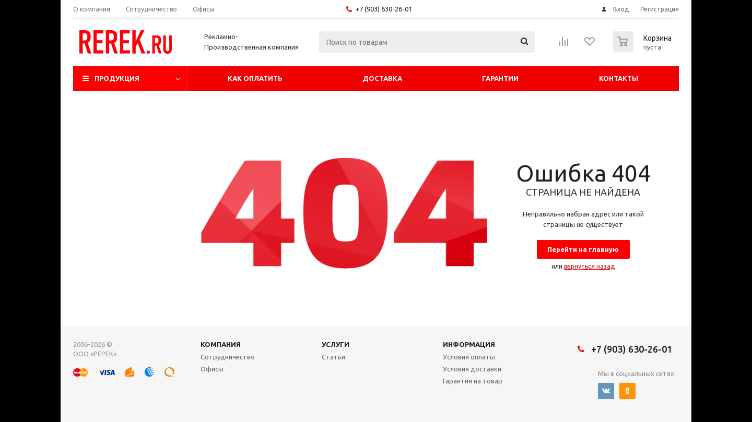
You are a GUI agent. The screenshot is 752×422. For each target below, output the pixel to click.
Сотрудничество (228, 356)
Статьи (333, 356)
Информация (469, 344)
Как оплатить (255, 78)
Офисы (212, 368)
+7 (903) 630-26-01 (383, 9)
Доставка (382, 78)
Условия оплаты (469, 356)
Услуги (335, 344)
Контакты (618, 78)
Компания (221, 344)
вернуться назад (589, 266)
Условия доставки (472, 368)
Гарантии (500, 78)
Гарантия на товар (472, 380)
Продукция (117, 78)
